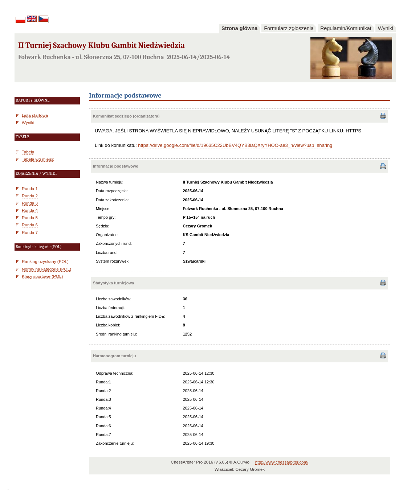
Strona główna (239, 28)
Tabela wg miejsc (38, 159)
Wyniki (385, 28)
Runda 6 (30, 224)
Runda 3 (30, 203)
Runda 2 (30, 195)
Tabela (28, 151)
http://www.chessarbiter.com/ (282, 462)
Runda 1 (30, 188)
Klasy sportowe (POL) (42, 276)
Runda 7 (30, 232)
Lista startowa (35, 115)
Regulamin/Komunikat (345, 28)
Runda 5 (30, 217)
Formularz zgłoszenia (289, 28)
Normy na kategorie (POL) (46, 269)
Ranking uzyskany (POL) (45, 261)
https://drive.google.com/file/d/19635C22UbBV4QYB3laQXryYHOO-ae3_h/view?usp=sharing (235, 145)
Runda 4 (30, 210)
